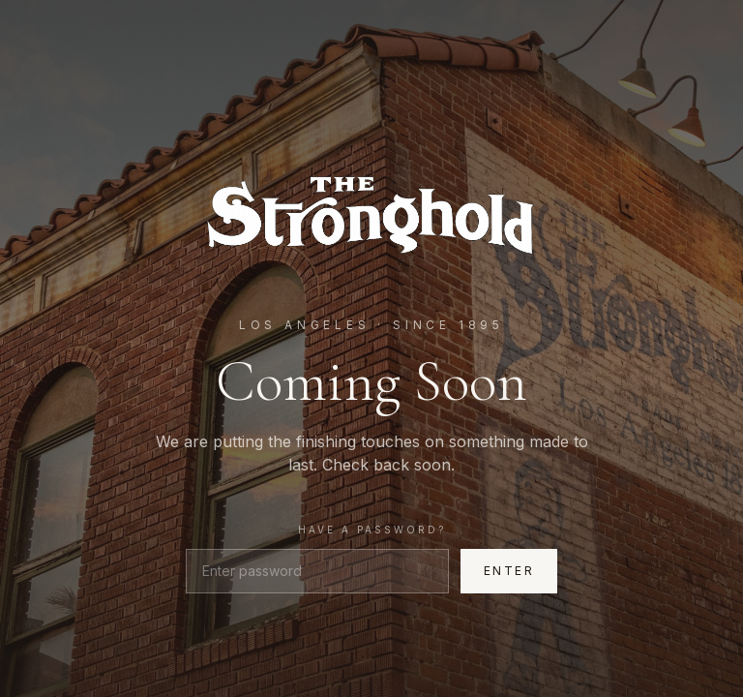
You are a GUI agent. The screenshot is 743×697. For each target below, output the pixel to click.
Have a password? (372, 529)
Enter (509, 570)
